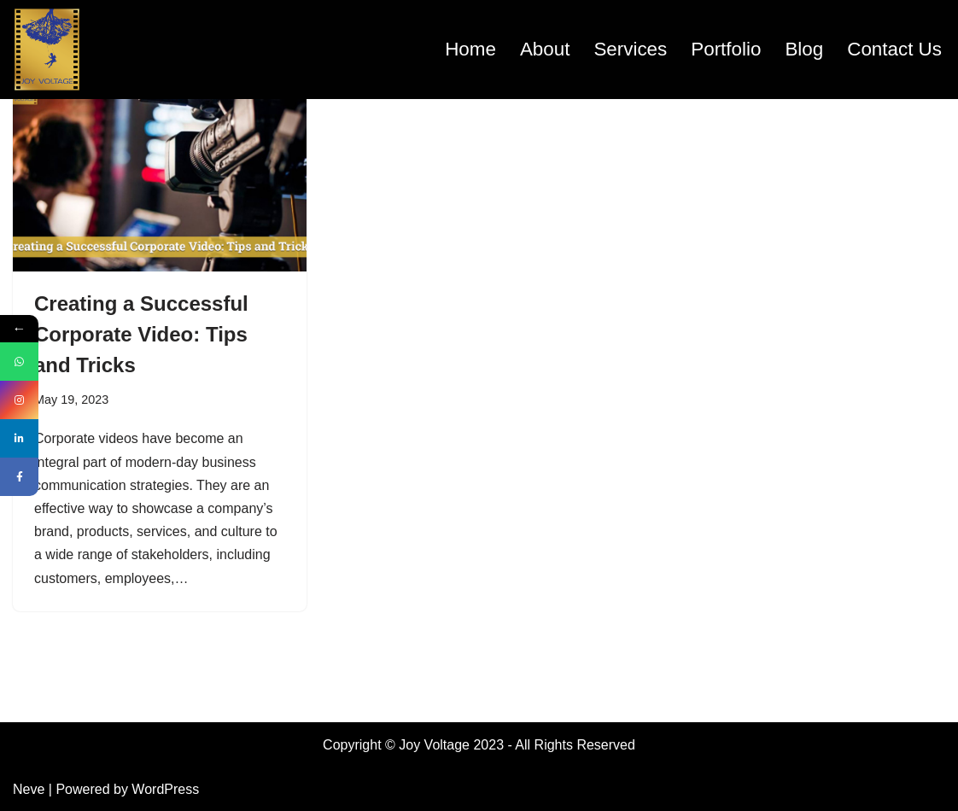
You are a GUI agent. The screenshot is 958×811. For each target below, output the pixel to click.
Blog (804, 49)
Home (470, 49)
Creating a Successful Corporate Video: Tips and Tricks (141, 334)
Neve (28, 789)
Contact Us (894, 49)
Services (630, 49)
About (545, 49)
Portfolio (726, 49)
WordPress (165, 789)
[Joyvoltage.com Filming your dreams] (47, 49)
